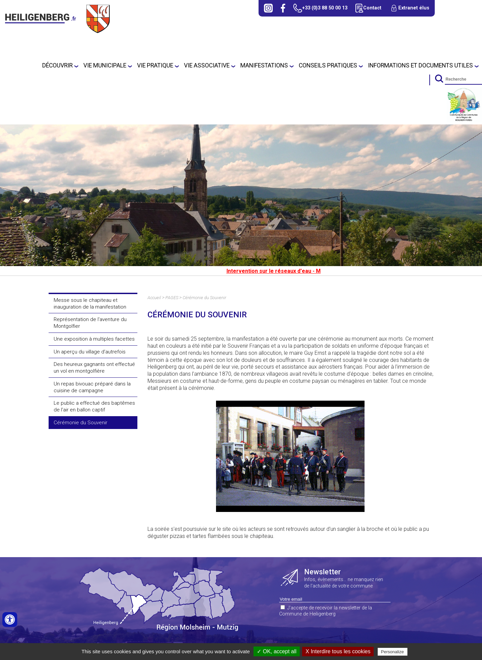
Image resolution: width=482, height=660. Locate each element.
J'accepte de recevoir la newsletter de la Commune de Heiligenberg (325, 611)
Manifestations (264, 65)
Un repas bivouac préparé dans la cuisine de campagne (92, 387)
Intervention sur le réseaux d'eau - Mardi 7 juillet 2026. (302, 271)
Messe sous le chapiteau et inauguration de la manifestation (90, 303)
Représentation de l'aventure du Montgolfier (90, 322)
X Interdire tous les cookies (337, 651)
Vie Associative (207, 65)
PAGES (171, 297)
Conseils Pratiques (328, 65)
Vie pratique (155, 65)
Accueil (154, 297)
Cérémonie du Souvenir (80, 423)
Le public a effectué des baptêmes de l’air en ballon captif (94, 406)
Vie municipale (104, 65)
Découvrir (57, 65)
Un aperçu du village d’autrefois (90, 352)
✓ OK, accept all (276, 651)
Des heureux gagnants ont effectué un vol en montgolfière (94, 367)
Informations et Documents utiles (420, 65)
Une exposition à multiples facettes (94, 339)
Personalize (392, 651)
